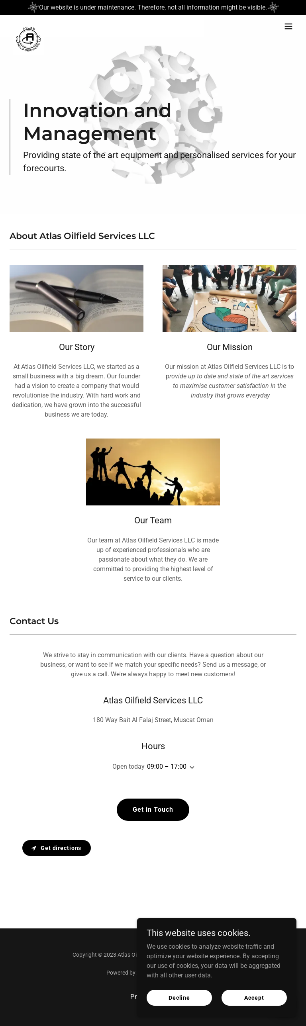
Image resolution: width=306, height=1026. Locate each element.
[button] (288, 26)
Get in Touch (153, 809)
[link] (28, 26)
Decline (179, 997)
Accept (254, 997)
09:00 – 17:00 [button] (166, 766)
